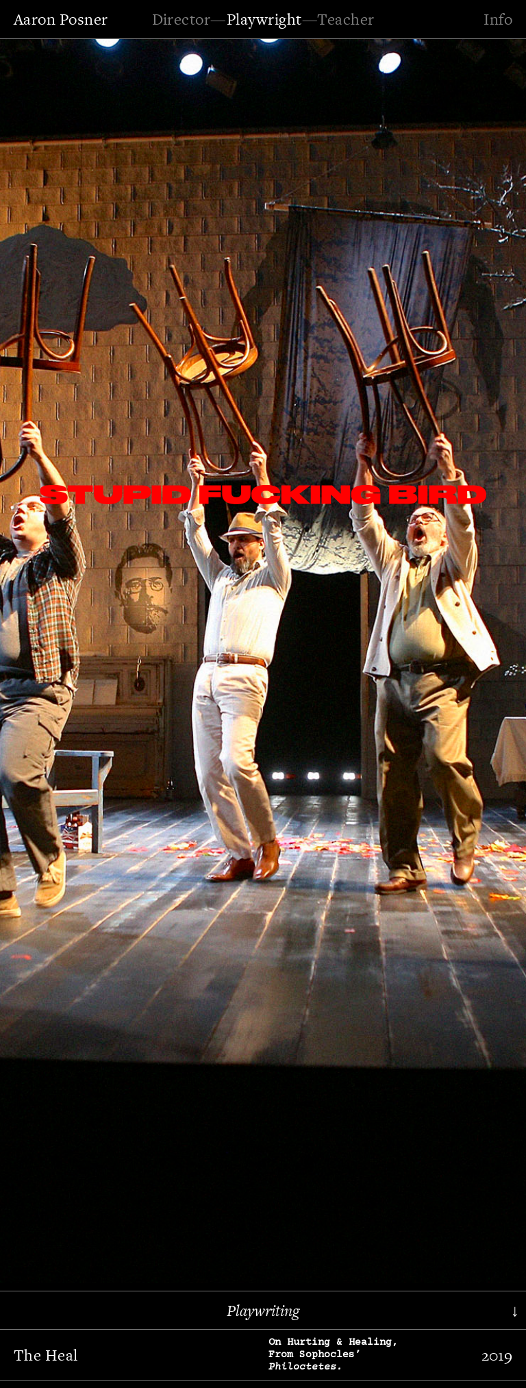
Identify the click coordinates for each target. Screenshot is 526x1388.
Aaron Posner (61, 19)
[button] (51, 658)
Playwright (264, 19)
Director (181, 19)
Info (498, 19)
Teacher (345, 19)
